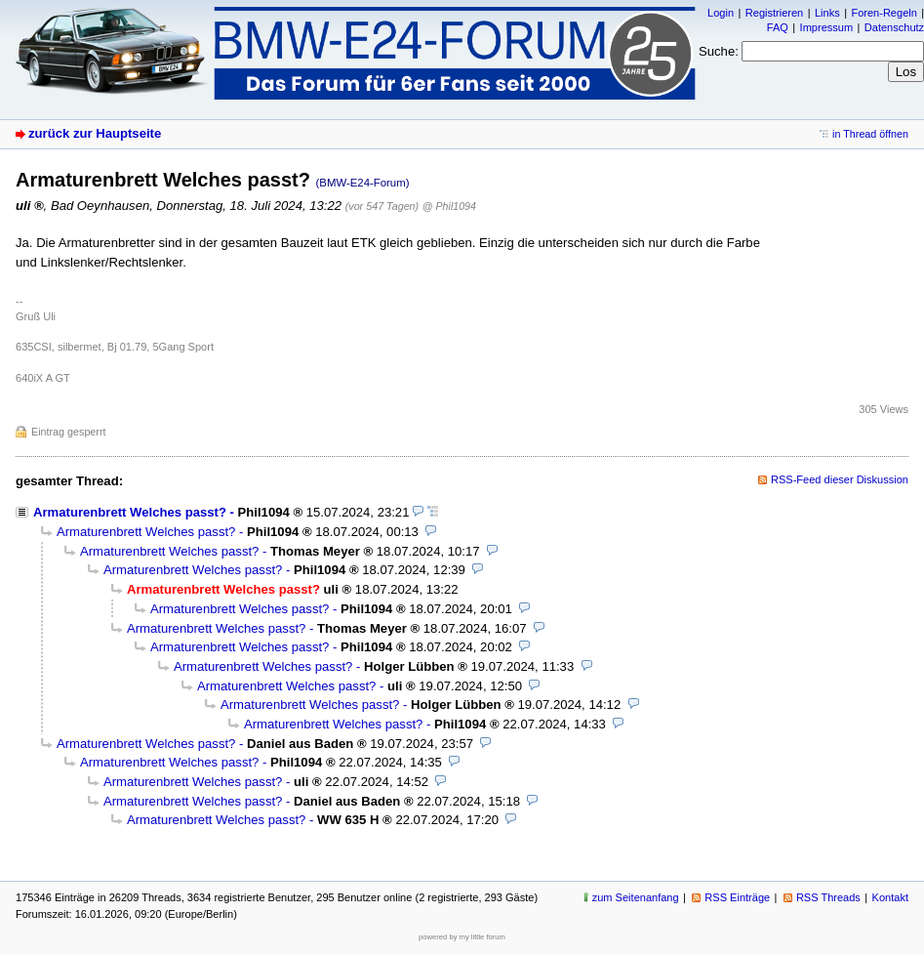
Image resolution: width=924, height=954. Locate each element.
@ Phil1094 (449, 206)
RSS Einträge (737, 897)
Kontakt (890, 897)
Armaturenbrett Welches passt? (129, 512)
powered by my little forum (462, 937)
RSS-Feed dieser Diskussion (839, 479)
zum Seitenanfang (635, 897)
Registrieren (774, 13)
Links (827, 13)
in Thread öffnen (870, 134)
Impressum (827, 27)
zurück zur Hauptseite (94, 133)
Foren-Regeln (883, 13)
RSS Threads (828, 897)
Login (720, 13)
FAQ (777, 27)
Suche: (719, 51)
